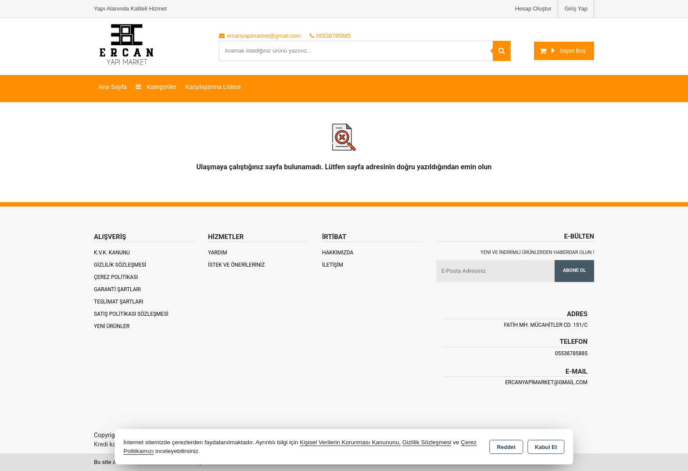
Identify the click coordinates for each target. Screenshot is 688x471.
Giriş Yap (576, 8)
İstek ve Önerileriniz (236, 265)
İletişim (332, 265)
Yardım (217, 253)
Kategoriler (156, 86)
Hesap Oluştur (533, 8)
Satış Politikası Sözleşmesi (131, 314)
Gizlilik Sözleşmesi (120, 265)
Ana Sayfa (112, 86)
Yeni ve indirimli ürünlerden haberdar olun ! (537, 252)
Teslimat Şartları (118, 302)
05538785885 (571, 353)
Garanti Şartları (117, 289)
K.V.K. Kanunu (112, 253)
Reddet (506, 447)
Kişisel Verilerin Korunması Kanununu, (350, 442)
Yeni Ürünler (111, 326)
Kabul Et (546, 447)
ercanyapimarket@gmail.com (546, 382)
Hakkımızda (337, 253)
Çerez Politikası (116, 277)
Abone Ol (574, 270)
